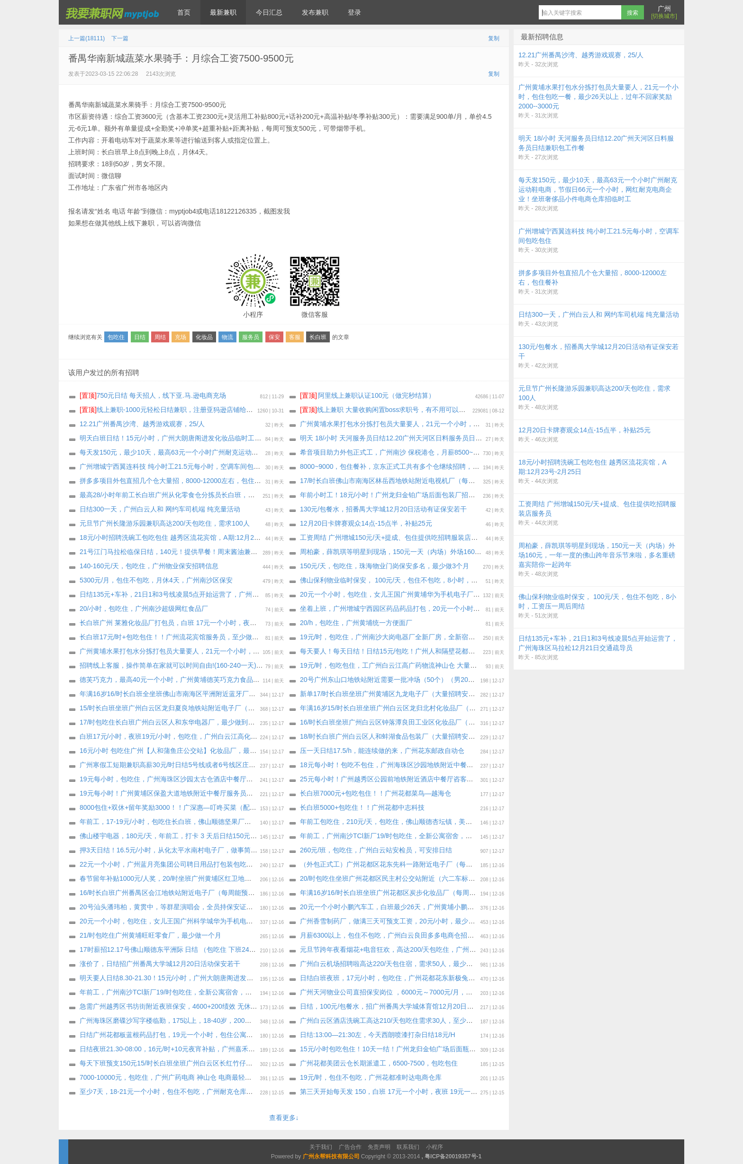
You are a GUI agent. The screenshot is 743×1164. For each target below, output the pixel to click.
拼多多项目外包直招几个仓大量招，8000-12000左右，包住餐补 (174, 480)
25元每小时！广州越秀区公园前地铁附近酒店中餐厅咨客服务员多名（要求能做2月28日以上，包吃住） (452, 779)
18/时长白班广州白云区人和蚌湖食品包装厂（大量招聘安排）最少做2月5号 (411, 736)
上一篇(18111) (86, 38)
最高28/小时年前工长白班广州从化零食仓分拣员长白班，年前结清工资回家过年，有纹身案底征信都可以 (233, 495)
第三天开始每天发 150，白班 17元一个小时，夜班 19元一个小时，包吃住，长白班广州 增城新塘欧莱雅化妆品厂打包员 (476, 1091)
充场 (180, 337)
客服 (294, 337)
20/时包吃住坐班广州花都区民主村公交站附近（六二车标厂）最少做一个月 (410, 878)
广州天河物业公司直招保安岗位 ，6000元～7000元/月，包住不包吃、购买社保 (416, 992)
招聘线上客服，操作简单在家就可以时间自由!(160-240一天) (168, 665)
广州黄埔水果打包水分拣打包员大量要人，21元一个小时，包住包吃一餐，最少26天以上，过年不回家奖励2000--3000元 (477, 424)
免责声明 (379, 1147)
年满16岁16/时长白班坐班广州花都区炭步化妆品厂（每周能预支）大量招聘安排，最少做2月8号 (441, 892)
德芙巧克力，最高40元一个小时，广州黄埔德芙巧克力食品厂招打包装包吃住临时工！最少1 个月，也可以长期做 (245, 679)
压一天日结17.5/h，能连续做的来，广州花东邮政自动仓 (382, 750)
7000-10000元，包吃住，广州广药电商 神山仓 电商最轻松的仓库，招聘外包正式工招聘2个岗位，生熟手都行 (240, 1077)
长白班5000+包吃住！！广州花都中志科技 (362, 807)
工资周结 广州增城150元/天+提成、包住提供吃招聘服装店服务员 (395, 537)
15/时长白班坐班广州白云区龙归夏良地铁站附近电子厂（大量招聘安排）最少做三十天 (207, 708)
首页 (183, 12)
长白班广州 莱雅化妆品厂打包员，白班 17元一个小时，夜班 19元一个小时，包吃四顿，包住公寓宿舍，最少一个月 (249, 623)
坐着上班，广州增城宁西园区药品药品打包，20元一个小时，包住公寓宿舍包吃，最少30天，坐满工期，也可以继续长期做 (480, 608)
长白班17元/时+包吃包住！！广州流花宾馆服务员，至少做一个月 (176, 637)
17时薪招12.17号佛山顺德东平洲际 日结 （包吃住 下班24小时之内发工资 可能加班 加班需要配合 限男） (234, 949)
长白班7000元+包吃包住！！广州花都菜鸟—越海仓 (375, 793)
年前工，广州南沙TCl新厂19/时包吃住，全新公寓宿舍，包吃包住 (396, 836)
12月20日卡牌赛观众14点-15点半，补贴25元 (366, 523)
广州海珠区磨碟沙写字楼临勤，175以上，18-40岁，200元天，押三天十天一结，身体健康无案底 (222, 1020)
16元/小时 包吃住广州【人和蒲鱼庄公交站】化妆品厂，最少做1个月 (180, 750)
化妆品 (204, 337)
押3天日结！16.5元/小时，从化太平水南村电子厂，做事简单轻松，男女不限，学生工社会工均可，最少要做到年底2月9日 (258, 850)
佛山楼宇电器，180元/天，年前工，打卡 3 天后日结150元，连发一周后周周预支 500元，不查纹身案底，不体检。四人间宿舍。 (267, 836)
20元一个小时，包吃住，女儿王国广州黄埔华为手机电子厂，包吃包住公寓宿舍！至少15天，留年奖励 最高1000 (465, 594)
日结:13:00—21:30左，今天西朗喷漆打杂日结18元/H (377, 1035)
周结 (160, 337)
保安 (274, 337)
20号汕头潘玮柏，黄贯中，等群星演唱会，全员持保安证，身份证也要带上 (189, 907)
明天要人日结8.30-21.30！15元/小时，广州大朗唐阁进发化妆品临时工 (183, 978)
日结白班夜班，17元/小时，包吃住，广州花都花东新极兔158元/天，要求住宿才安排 (424, 978)
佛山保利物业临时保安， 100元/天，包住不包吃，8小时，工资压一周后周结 (412, 580)
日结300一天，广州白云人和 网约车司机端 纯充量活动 (160, 509)
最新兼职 (223, 12)
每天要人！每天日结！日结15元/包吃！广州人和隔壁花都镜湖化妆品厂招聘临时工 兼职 (428, 651)
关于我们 (320, 1147)
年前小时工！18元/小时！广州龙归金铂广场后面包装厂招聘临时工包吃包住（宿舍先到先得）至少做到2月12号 (462, 495)
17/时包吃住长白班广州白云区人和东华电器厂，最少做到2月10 (173, 722)
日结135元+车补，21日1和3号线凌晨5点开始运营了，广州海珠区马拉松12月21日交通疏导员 (216, 594)
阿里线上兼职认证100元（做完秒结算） (367, 395)
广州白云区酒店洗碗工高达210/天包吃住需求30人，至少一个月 (393, 1020)
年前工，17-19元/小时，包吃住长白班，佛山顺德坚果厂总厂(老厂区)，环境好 (194, 821)
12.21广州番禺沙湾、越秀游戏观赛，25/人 (142, 424)
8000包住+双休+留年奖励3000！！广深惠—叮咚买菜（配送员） (175, 807)
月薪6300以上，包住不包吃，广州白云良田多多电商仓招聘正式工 (397, 935)
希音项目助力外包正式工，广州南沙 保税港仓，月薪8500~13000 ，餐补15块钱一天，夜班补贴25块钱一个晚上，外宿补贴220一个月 (496, 452)
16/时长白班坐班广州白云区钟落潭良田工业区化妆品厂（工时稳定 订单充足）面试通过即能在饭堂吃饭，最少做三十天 (474, 722)
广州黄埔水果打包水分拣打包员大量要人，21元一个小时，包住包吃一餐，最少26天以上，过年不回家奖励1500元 (247, 651)
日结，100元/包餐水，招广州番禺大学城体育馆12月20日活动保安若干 (403, 1006)
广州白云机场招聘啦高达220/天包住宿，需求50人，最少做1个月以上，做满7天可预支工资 (433, 963)
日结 (139, 337)
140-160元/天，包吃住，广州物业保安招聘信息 (149, 566)
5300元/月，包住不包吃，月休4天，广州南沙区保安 (156, 580)
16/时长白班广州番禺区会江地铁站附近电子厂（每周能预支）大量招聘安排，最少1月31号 (212, 892)
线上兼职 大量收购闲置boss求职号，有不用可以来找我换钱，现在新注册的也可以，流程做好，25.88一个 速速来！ (478, 409)
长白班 (317, 337)
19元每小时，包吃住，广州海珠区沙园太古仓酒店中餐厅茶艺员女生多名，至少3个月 (204, 779)
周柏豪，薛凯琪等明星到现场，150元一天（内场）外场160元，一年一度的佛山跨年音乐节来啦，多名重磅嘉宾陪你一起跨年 (483, 551)
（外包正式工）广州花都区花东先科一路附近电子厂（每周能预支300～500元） (417, 864)
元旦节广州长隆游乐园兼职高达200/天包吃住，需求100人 (165, 523)
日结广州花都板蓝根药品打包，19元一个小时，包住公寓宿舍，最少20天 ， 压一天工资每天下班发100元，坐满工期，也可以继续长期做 (280, 1035)
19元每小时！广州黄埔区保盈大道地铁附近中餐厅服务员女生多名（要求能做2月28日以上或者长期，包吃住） (241, 793)
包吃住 (116, 337)
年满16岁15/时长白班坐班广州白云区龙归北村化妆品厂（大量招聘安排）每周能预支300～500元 (442, 708)
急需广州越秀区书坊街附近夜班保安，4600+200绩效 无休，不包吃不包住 (188, 1006)
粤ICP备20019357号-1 (453, 1156)
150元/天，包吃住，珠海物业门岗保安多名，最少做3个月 (384, 566)
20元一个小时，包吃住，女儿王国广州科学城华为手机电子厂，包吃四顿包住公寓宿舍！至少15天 (223, 921)
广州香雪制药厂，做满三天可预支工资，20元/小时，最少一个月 (394, 921)
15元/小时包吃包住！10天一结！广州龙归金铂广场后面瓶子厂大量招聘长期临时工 (421, 1049)
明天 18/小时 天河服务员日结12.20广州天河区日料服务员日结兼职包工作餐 (411, 438)
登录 (354, 12)
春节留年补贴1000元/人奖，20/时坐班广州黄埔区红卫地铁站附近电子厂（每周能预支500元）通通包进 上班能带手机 (252, 878)
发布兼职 (315, 12)
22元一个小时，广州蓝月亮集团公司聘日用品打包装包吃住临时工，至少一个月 (196, 864)
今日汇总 (269, 12)
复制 (493, 38)
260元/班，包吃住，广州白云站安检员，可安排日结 (376, 850)
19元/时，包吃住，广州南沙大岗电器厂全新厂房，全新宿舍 (387, 637)
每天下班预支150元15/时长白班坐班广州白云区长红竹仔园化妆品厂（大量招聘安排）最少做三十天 (226, 1063)
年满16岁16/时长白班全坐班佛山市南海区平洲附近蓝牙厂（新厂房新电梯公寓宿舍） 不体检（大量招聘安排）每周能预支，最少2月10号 (280, 694)
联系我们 (408, 1147)
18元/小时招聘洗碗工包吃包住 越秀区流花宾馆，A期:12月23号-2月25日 (185, 537)
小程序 (434, 1147)
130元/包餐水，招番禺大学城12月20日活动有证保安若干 (383, 509)
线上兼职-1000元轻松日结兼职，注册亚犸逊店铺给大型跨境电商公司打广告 (199, 409)
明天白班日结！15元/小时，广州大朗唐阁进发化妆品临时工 (167, 438)
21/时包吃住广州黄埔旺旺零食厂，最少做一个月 (150, 935)
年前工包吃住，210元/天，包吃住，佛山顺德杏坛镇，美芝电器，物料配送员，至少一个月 (432, 821)
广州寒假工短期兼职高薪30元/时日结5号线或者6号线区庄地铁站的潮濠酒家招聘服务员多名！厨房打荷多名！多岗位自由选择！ (267, 765)
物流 (227, 337)
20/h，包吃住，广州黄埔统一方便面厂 (356, 623)
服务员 (250, 337)
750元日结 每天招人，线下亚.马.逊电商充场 (153, 395)
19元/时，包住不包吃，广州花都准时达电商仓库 (371, 1077)
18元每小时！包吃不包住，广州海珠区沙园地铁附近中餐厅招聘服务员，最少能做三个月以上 (436, 765)
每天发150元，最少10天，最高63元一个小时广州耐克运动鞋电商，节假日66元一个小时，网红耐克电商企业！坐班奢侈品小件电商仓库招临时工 (292, 452)
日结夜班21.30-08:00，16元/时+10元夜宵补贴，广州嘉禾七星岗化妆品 (184, 1049)
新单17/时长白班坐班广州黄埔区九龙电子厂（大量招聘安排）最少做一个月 (410, 694)
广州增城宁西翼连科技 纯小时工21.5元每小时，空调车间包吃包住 (176, 466)
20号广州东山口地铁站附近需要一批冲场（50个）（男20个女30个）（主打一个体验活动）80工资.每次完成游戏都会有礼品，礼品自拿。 (502, 679)
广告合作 (350, 1147)
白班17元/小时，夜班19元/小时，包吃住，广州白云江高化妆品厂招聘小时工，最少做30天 (212, 736)
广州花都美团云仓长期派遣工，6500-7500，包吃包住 (379, 1063)
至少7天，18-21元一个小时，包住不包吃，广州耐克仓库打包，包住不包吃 (189, 1091)
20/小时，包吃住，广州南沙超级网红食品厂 (144, 608)
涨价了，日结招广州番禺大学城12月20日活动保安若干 (160, 963)
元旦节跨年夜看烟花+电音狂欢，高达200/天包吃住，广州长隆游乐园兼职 (408, 949)
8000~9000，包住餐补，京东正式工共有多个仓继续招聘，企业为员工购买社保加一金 (426, 466)
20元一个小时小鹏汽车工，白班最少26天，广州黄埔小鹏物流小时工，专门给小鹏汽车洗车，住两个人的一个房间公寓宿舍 (480, 907)
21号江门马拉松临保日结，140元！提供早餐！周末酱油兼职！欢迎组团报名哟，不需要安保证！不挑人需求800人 (247, 551)
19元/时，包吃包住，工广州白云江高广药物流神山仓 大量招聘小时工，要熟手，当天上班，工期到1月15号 (457, 665)
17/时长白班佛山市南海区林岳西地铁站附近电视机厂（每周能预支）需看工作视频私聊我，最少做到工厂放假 (460, 480)
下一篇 (119, 38)
